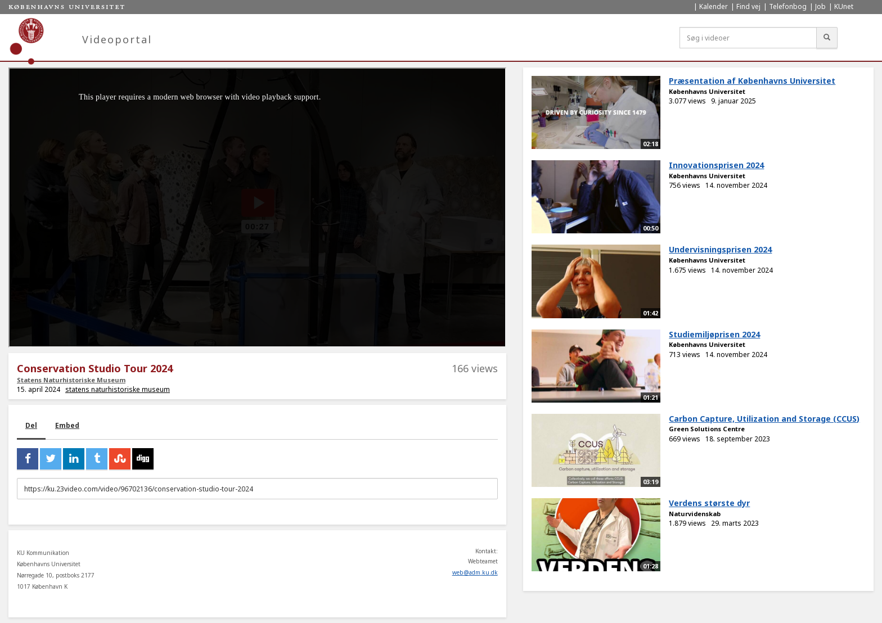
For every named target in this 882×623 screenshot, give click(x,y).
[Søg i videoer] (748, 37)
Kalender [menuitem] (713, 6)
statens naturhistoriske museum (117, 389)
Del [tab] (31, 425)
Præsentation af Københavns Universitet (752, 80)
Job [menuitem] (820, 6)
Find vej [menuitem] (748, 6)
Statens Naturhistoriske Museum (71, 380)
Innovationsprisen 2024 (716, 165)
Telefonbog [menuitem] (788, 6)
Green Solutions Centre (707, 429)
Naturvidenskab (695, 513)
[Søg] (827, 37)
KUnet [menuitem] (843, 6)
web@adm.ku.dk (475, 572)
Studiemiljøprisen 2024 (714, 334)
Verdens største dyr (709, 503)
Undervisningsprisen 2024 (720, 249)
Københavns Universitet (707, 91)
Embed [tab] (67, 425)
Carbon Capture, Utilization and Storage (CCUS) (764, 418)
